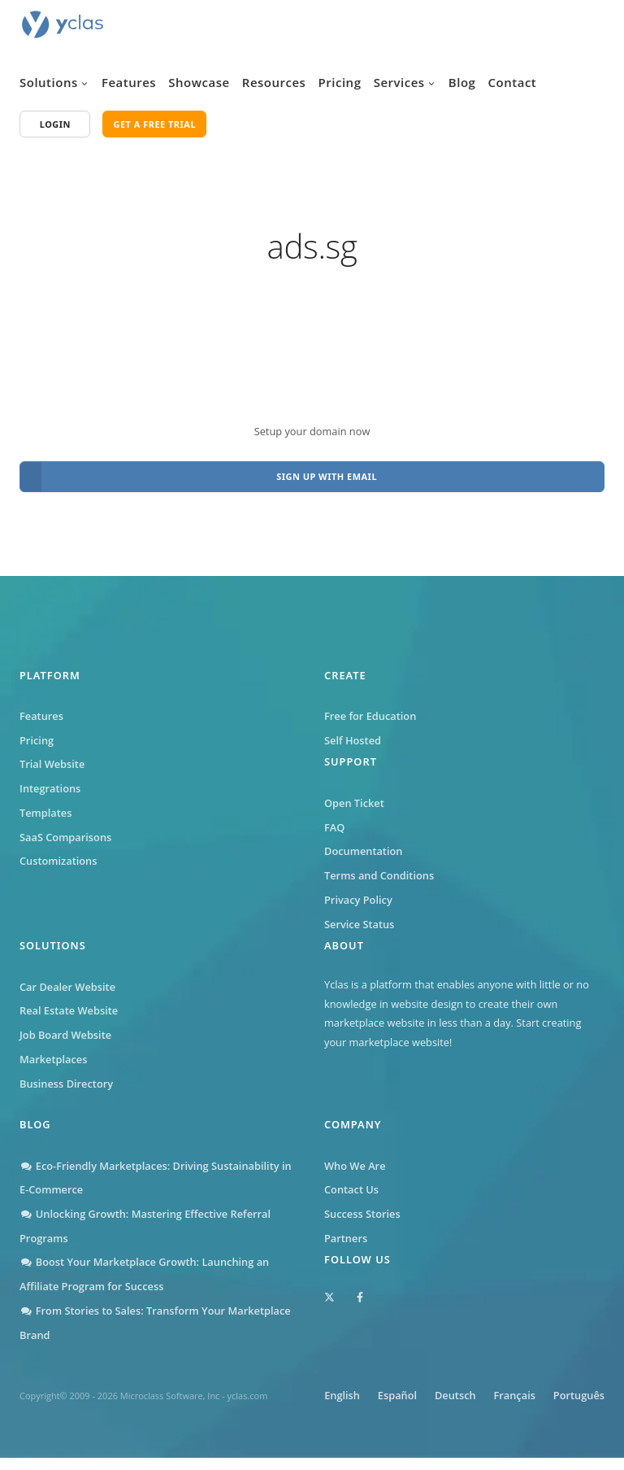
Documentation (363, 845)
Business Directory (66, 1077)
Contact (512, 82)
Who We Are (355, 1159)
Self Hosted (352, 733)
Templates (46, 806)
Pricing (340, 82)
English (379, 1388)
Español (438, 1388)
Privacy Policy (358, 893)
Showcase (198, 82)
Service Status (359, 917)
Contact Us (351, 1183)
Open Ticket (354, 796)
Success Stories (362, 1207)
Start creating (548, 1016)
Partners (345, 1231)
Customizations (58, 854)
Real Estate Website (69, 1004)
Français (564, 1388)
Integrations (50, 781)
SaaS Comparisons (65, 830)
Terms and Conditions (379, 868)
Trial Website (52, 758)
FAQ (334, 821)
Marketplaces (53, 1052)
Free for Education (370, 709)
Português (578, 1408)
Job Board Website (65, 1028)
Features (129, 82)
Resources (274, 82)
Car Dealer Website (67, 980)
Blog (462, 82)
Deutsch (501, 1388)
